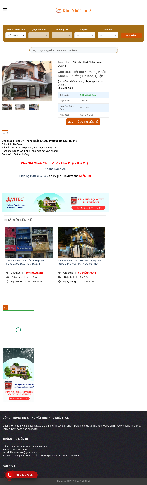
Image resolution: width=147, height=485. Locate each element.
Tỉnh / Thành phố (16, 30)
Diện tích (18, 277)
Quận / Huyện (39, 30)
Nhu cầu (108, 30)
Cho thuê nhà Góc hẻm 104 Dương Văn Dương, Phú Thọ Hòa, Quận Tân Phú (79, 262)
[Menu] (5, 9)
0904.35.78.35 (39, 176)
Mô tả (5, 134)
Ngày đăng (18, 281)
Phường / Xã (62, 30)
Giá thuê (17, 272)
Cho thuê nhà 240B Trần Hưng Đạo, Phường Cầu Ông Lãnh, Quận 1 (25, 262)
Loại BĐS (85, 30)
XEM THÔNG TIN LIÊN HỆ (83, 121)
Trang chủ (63, 62)
